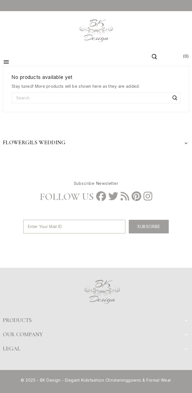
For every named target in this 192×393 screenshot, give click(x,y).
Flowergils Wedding (34, 142)
